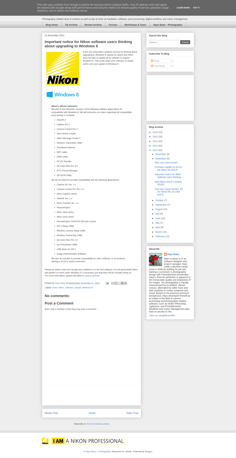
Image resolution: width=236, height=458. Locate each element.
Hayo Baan (173, 254)
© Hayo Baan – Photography (97, 451)
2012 (155, 150)
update (77, 287)
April (158, 227)
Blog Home (52, 24)
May (157, 222)
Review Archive (93, 24)
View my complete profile (162, 315)
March (158, 232)
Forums (113, 24)
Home (92, 413)
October (159, 200)
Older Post (132, 413)
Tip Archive (71, 24)
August (159, 209)
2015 (155, 136)
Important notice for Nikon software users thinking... (169, 175)
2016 (155, 132)
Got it (196, 7)
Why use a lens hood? (166, 162)
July (157, 213)
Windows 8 (87, 287)
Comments (158, 66)
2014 (155, 141)
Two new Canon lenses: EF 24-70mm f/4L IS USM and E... (169, 192)
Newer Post (51, 413)
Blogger (148, 451)
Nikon (61, 287)
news (54, 287)
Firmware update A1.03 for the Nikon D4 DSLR (168, 168)
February (160, 236)
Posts (155, 61)
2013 (155, 145)
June (158, 218)
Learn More (183, 7)
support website (91, 275)
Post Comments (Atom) (98, 424)
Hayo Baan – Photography (167, 24)
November (160, 158)
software (69, 287)
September (161, 204)
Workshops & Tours (135, 24)
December (160, 154)
